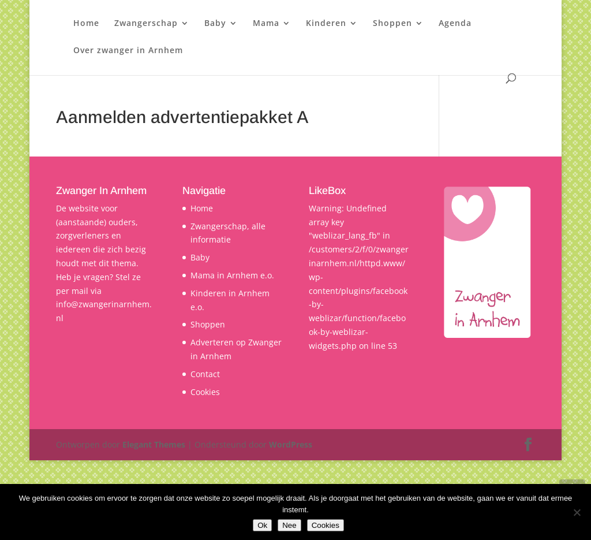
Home (86, 23)
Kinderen (326, 23)
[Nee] (576, 512)
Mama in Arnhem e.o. (232, 275)
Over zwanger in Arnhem (128, 50)
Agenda (455, 23)
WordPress (290, 444)
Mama (266, 23)
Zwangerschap (146, 23)
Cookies (205, 391)
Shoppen (392, 23)
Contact (205, 373)
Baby (215, 23)
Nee (289, 525)
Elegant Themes (153, 444)
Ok (262, 525)
